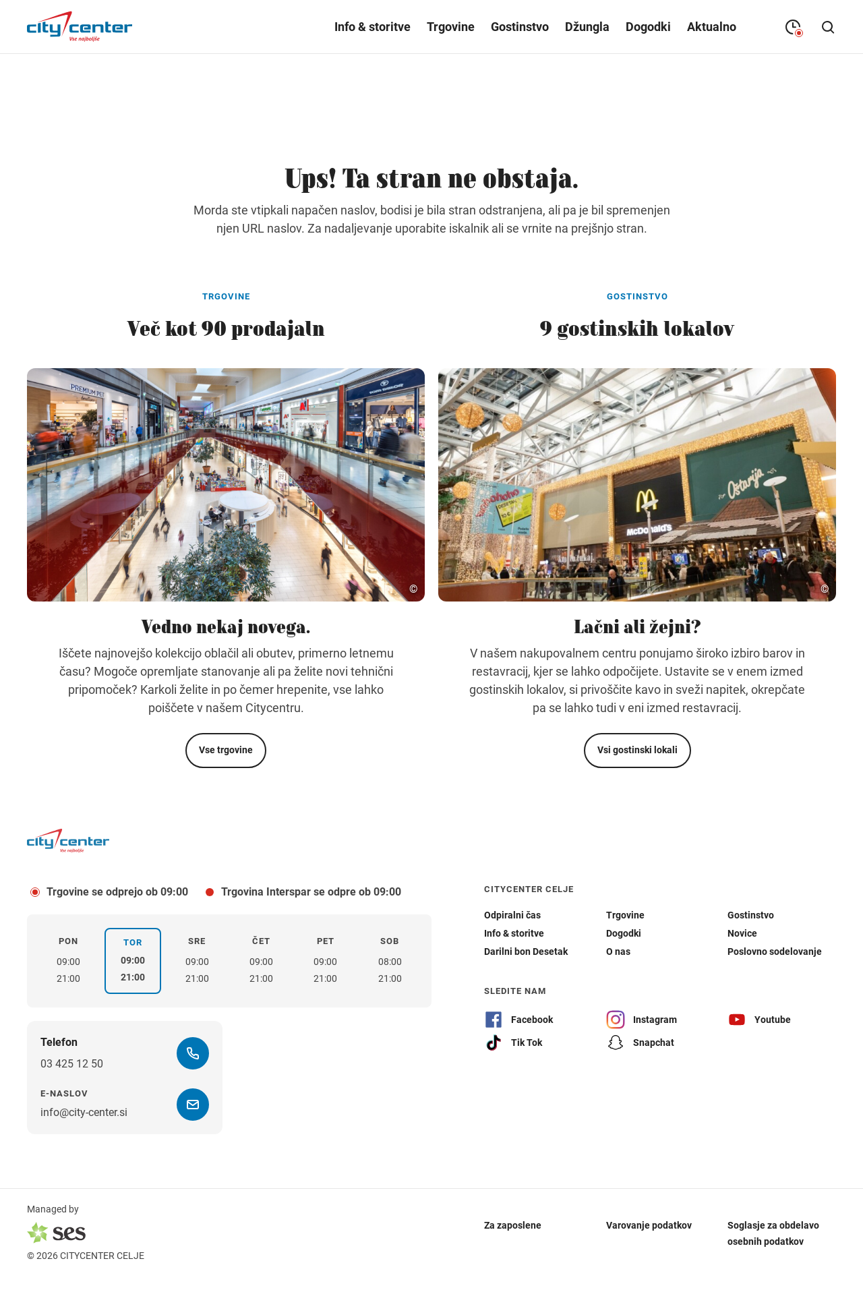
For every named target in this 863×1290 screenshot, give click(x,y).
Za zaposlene (512, 1224)
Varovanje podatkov (649, 1224)
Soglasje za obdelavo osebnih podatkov (773, 1232)
